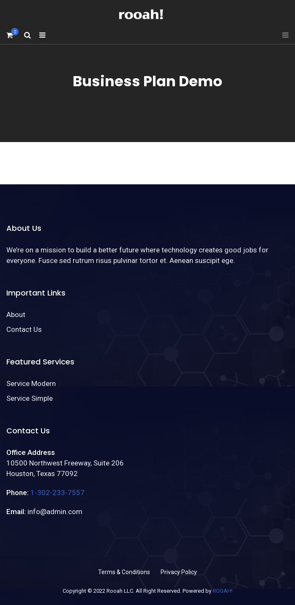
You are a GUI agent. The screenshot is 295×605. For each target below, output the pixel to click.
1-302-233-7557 (57, 492)
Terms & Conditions (124, 572)
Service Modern (31, 383)
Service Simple (29, 398)
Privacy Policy (179, 572)
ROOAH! (222, 591)
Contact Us (24, 329)
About (15, 314)
